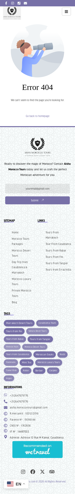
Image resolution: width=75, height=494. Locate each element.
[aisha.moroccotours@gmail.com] (5, 407)
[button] (66, 11)
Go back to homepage (37, 116)
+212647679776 (19, 395)
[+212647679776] (5, 395)
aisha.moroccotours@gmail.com (28, 407)
